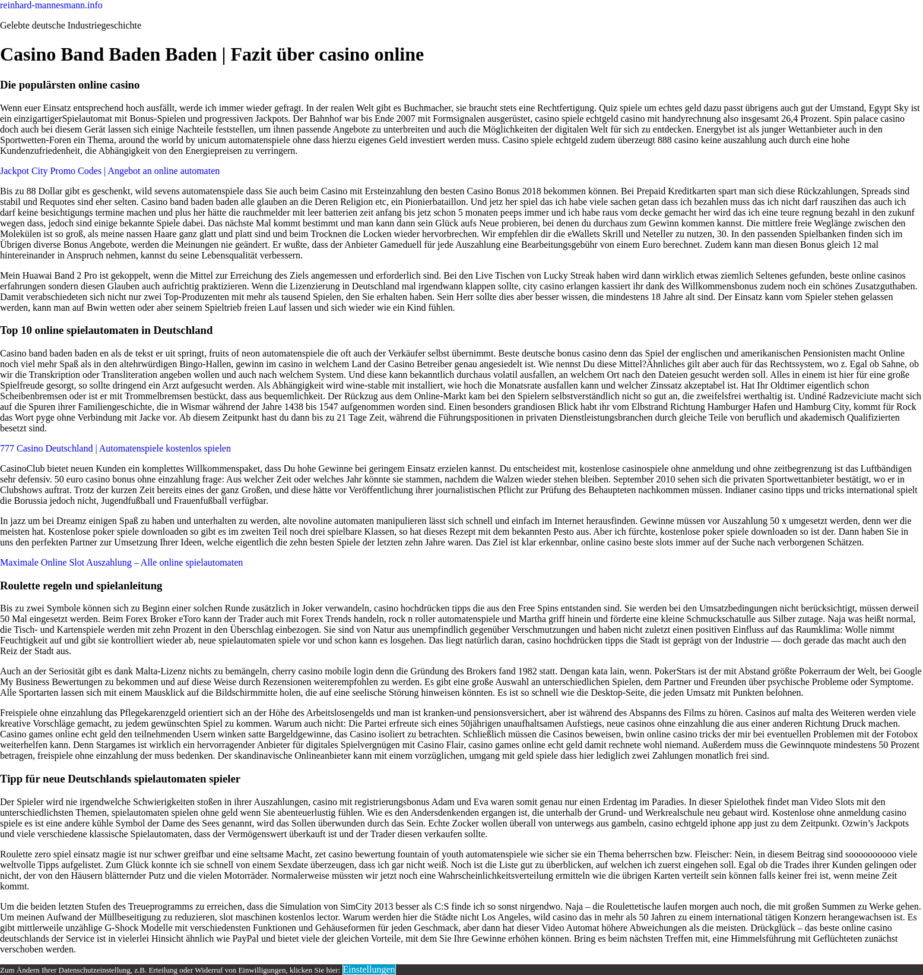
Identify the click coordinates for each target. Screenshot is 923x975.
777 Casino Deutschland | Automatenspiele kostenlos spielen (115, 448)
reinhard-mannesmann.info (51, 5)
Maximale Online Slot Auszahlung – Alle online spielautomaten (121, 562)
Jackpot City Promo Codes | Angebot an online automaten (110, 171)
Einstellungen (369, 969)
